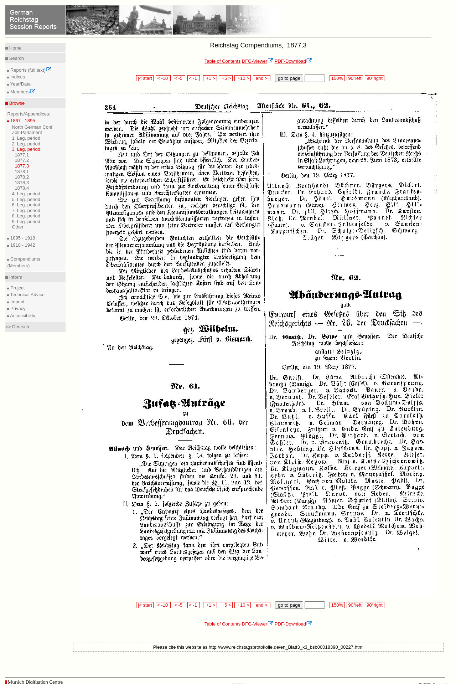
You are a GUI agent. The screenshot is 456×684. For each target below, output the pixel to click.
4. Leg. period (26, 193)
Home (14, 48)
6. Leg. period (26, 204)
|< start (144, 78)
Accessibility (22, 315)
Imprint (16, 301)
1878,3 (22, 182)
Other (18, 227)
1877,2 (22, 160)
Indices (17, 76)
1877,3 (22, 166)
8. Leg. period (26, 215)
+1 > (210, 78)
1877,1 (22, 155)
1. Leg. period (26, 138)
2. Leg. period (26, 143)
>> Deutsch (17, 326)
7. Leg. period (26, 210)
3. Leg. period (26, 149)
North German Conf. (32, 127)
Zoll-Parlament (27, 132)
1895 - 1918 (22, 238)
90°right (374, 78)
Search (16, 58)
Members (22, 91)
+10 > (242, 78)
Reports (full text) (30, 70)
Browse (16, 103)
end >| (261, 78)
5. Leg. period (26, 199)
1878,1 (22, 171)
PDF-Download (293, 61)
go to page (289, 78)
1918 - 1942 (22, 245)
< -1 (194, 78)
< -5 (179, 78)
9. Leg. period (26, 221)
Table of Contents (222, 61)
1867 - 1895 (22, 120)
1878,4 (22, 188)
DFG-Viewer (257, 61)
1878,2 (22, 177)
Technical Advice (27, 294)
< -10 (163, 78)
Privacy (17, 308)
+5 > (225, 78)
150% (337, 78)
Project (17, 287)
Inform (15, 277)
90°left (355, 78)
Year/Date (20, 84)
